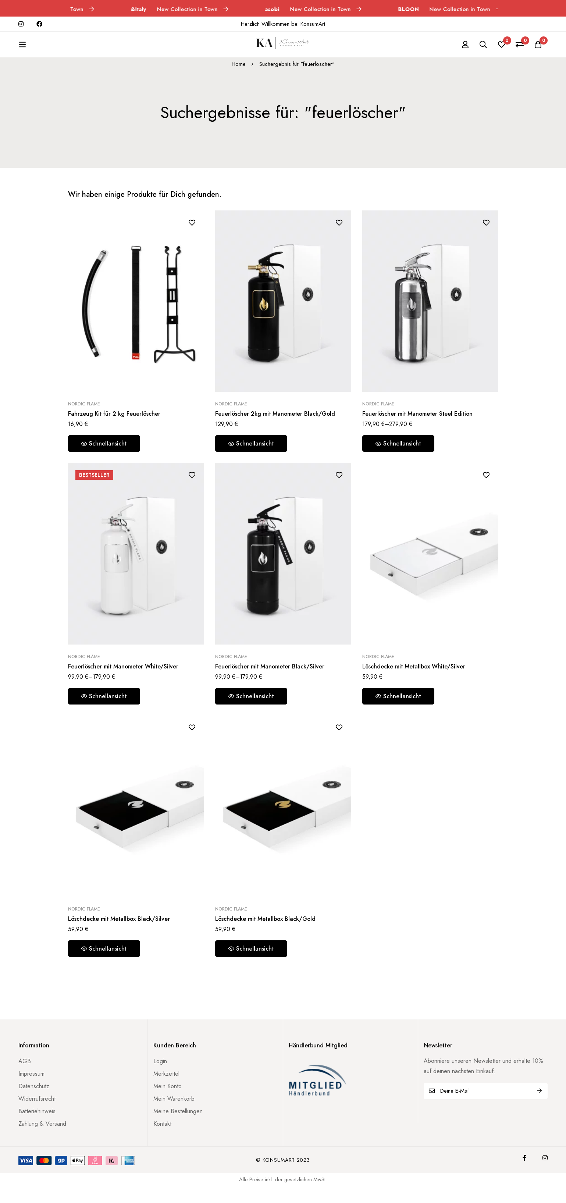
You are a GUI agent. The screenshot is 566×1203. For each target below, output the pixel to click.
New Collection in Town (189, 9)
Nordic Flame (84, 412)
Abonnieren (539, 1100)
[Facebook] (524, 1167)
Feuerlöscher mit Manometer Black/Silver (270, 675)
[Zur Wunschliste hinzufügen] (192, 231)
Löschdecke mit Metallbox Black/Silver (119, 927)
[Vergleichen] (519, 49)
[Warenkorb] (538, 49)
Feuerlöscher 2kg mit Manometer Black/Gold (276, 422)
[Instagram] (545, 1167)
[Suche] (483, 49)
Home (239, 73)
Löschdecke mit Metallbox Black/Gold (266, 927)
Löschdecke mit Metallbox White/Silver (414, 675)
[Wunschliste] (501, 49)
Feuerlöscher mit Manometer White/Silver (124, 675)
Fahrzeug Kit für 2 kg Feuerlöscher (114, 422)
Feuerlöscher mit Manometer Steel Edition (418, 422)
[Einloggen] (464, 49)
